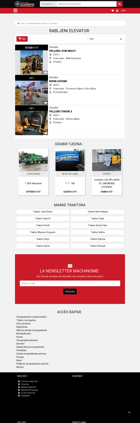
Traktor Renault (97, 246)
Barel (19, 360)
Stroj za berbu (23, 323)
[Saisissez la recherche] (86, 4)
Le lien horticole (28, 393)
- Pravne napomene (65, 419)
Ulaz (21, 23)
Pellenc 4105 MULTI (25, 46)
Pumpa (20, 357)
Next (118, 173)
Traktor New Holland (98, 211)
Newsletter (79, 384)
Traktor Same (43, 246)
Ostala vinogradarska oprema (31, 353)
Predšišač (21, 350)
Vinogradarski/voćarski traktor (31, 317)
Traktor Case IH (42, 218)
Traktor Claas (97, 218)
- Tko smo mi (103, 419)
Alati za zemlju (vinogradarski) (31, 330)
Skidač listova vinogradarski (30, 347)
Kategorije (48, 4)
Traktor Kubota (97, 239)
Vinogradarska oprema (37, 23)
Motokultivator (23, 333)
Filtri (22, 38)
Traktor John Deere (42, 211)
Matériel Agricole (28, 387)
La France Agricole (29, 381)
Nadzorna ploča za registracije (35, 409)
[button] (15, 10)
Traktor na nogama (26, 320)
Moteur (20, 367)
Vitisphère (25, 396)
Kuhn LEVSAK (22, 76)
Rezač (19, 337)
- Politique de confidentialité (86, 419)
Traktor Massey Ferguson (42, 232)
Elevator (54, 23)
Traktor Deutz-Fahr (97, 225)
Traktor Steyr (42, 239)
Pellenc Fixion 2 (23, 107)
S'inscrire (70, 291)
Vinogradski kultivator (27, 340)
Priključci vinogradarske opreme (32, 363)
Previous (21, 173)
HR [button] (123, 10)
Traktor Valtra (98, 232)
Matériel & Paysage (29, 390)
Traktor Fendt (43, 225)
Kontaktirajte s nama (83, 381)
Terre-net (25, 384)
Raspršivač (21, 327)
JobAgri (25, 406)
